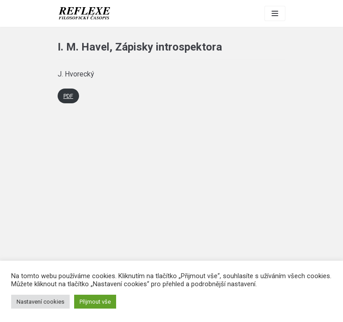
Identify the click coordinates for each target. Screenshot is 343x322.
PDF (68, 96)
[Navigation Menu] (274, 13)
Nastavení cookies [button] (40, 301)
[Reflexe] (84, 13)
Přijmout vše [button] (95, 301)
